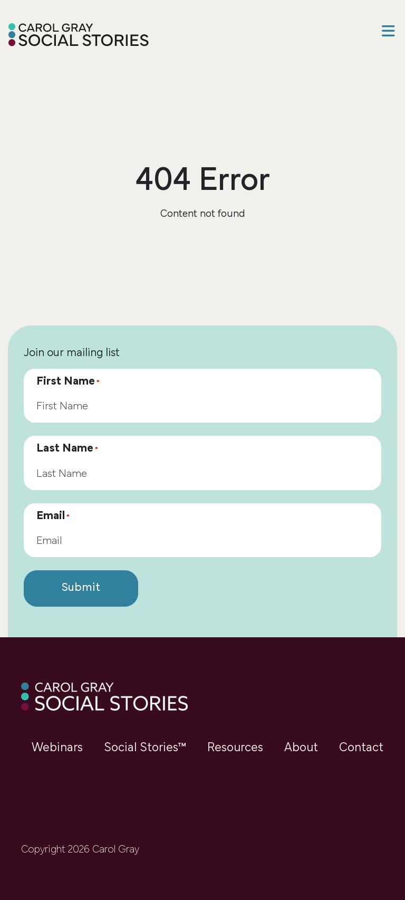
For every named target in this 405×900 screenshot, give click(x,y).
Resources (235, 748)
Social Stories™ (145, 748)
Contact (361, 748)
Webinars (57, 748)
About (301, 748)
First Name (68, 382)
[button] (388, 33)
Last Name (67, 449)
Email (53, 516)
